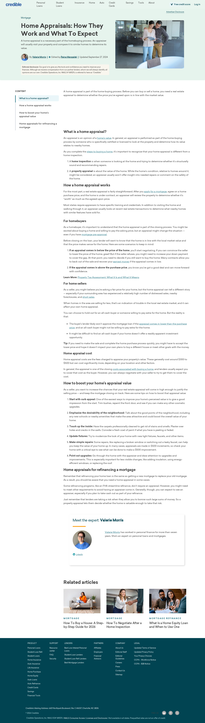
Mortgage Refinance (165, 618)
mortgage (26, 17)
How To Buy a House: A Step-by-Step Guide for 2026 (83, 625)
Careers (118, 662)
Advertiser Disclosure (175, 12)
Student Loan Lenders (73, 654)
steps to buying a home (100, 151)
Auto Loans (32, 679)
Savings (31, 691)
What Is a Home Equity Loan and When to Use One (168, 625)
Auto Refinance (34, 683)
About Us (119, 648)
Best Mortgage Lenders (74, 662)
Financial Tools (34, 695)
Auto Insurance (34, 664)
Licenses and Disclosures (96, 718)
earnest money (121, 261)
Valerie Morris (39, 57)
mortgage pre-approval (94, 234)
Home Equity (33, 675)
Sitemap (118, 674)
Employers (98, 652)
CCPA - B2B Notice (142, 664)
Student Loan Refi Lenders (75, 658)
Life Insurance (33, 667)
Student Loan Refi (35, 652)
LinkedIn (79, 554)
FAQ (51, 654)
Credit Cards (33, 687)
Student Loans (34, 656)
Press (117, 666)
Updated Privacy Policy (143, 652)
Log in (197, 4)
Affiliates (97, 648)
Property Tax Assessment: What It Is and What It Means (108, 277)
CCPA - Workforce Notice (145, 660)
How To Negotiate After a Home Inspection (124, 625)
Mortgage (71, 618)
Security (53, 658)
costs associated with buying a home (133, 369)
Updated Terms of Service (145, 648)
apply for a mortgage (155, 191)
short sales (88, 297)
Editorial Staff (121, 652)
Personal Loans (34, 648)
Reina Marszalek (69, 57)
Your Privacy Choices (143, 656)
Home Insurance (34, 660)
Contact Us (120, 670)
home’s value (104, 138)
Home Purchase (34, 672)
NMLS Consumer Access (74, 718)
